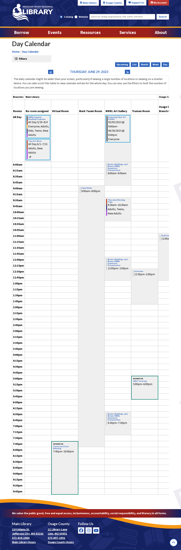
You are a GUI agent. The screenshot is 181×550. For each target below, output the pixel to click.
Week (156, 64)
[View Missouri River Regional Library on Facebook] (81, 530)
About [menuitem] (161, 32)
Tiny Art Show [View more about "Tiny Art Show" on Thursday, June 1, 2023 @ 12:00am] (35, 141)
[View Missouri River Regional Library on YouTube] (96, 530)
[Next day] (127, 72)
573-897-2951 (56, 538)
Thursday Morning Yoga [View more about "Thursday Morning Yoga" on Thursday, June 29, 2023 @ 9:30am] (116, 201)
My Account (159, 3)
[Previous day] (50, 72)
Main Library (90, 3)
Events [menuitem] (55, 32)
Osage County (114, 3)
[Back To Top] (173, 542)
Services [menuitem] (127, 32)
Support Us (136, 3)
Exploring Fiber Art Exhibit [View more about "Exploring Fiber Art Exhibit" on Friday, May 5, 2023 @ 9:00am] (117, 118)
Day (165, 64)
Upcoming (122, 64)
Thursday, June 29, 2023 (89, 72)
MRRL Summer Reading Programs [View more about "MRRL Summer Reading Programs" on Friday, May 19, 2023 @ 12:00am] (37, 118)
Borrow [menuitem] (21, 32)
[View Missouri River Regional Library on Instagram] (89, 530)
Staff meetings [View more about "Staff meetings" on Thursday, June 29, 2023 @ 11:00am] (168, 236)
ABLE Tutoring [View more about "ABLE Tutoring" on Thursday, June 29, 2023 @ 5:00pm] (140, 381)
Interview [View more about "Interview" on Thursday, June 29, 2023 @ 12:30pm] (138, 271)
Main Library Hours (24, 542)
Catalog (68, 17)
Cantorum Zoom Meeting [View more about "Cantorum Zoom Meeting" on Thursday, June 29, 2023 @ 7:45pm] (61, 447)
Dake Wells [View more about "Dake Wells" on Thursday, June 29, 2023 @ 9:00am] (86, 188)
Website (83, 17)
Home (16, 52)
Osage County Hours (61, 542)
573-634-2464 (21, 538)
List (134, 64)
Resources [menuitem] (90, 32)
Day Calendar (30, 52)
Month (144, 64)
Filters (22, 59)
